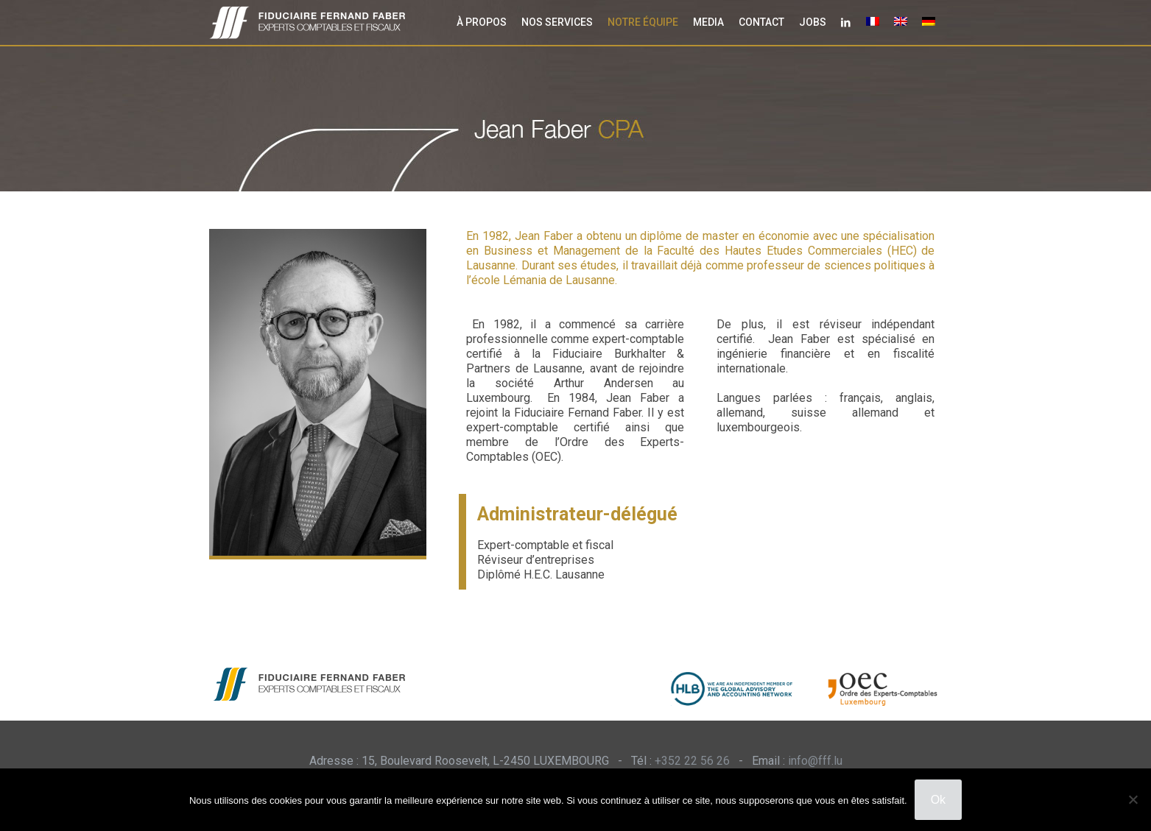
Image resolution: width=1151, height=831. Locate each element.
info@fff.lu (815, 761)
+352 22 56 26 (692, 761)
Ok (938, 799)
